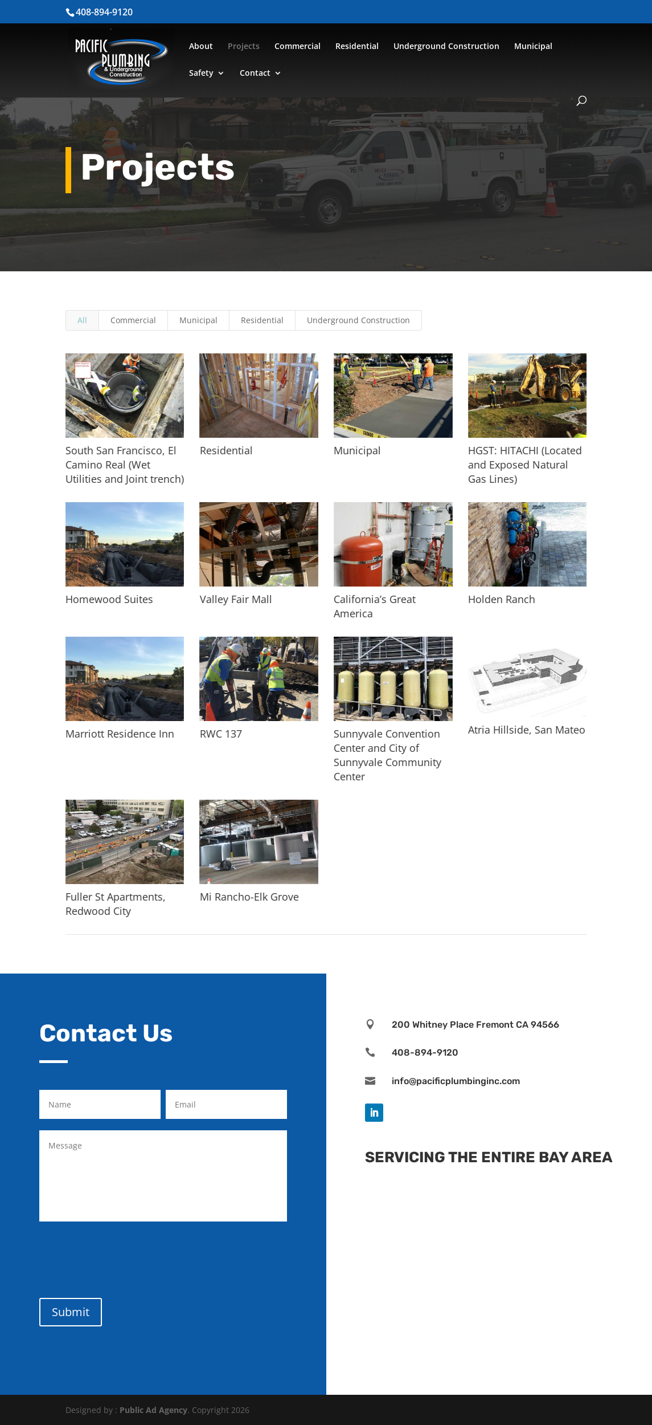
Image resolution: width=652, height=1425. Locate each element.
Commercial (297, 46)
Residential (357, 46)
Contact (255, 73)
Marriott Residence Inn (119, 733)
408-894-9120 (425, 1052)
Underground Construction (446, 46)
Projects (244, 46)
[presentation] (125, 1257)
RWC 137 (220, 733)
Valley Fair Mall (235, 599)
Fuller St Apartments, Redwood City (115, 904)
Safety (201, 73)
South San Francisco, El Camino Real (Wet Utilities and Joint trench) (124, 464)
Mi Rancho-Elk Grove (248, 896)
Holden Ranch (501, 599)
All (82, 320)
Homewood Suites (109, 599)
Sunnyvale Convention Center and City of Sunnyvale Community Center (387, 755)
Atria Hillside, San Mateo (526, 729)
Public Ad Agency (153, 1409)
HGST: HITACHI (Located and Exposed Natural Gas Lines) (524, 464)
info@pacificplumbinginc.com (456, 1081)
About (201, 46)
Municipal (533, 46)
